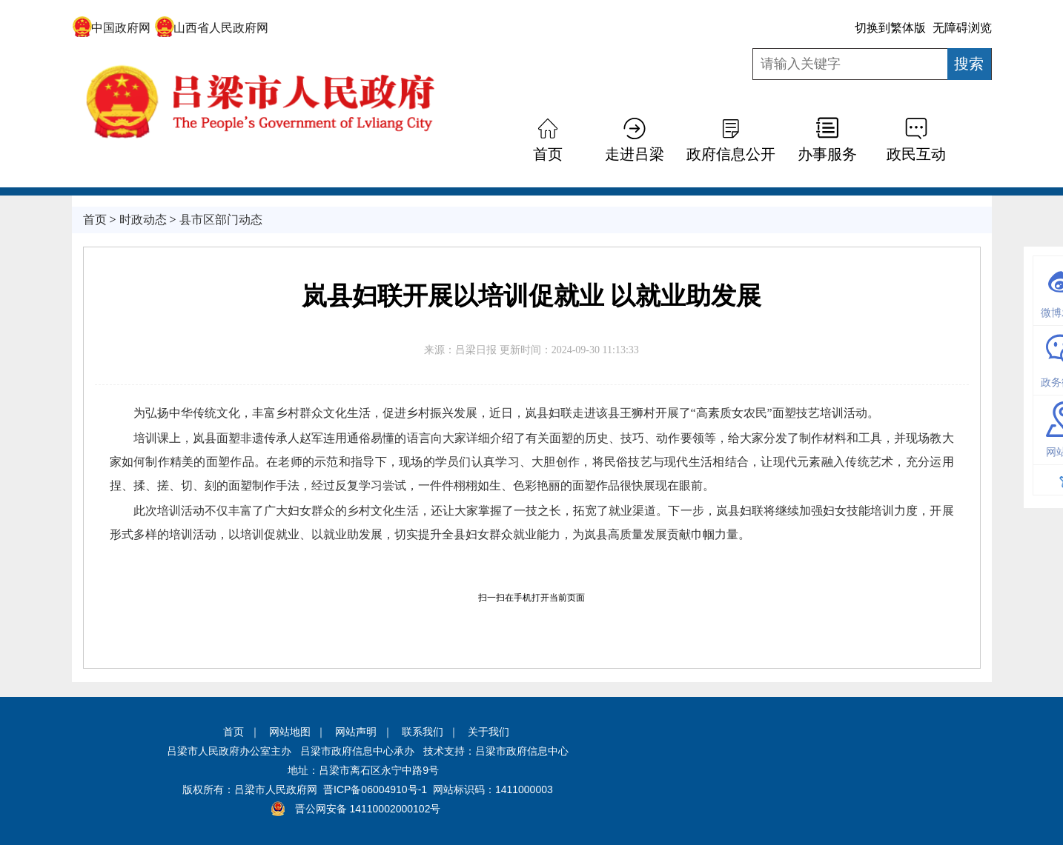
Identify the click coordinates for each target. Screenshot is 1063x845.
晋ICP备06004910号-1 (375, 789)
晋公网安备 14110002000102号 (368, 809)
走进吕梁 (634, 154)
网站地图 (290, 732)
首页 (548, 154)
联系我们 (422, 732)
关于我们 (488, 732)
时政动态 (143, 219)
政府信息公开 (730, 154)
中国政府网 (111, 27)
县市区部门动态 (220, 219)
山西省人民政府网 (211, 27)
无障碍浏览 (962, 27)
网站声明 (356, 732)
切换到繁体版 (890, 27)
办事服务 (827, 154)
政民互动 (916, 154)
